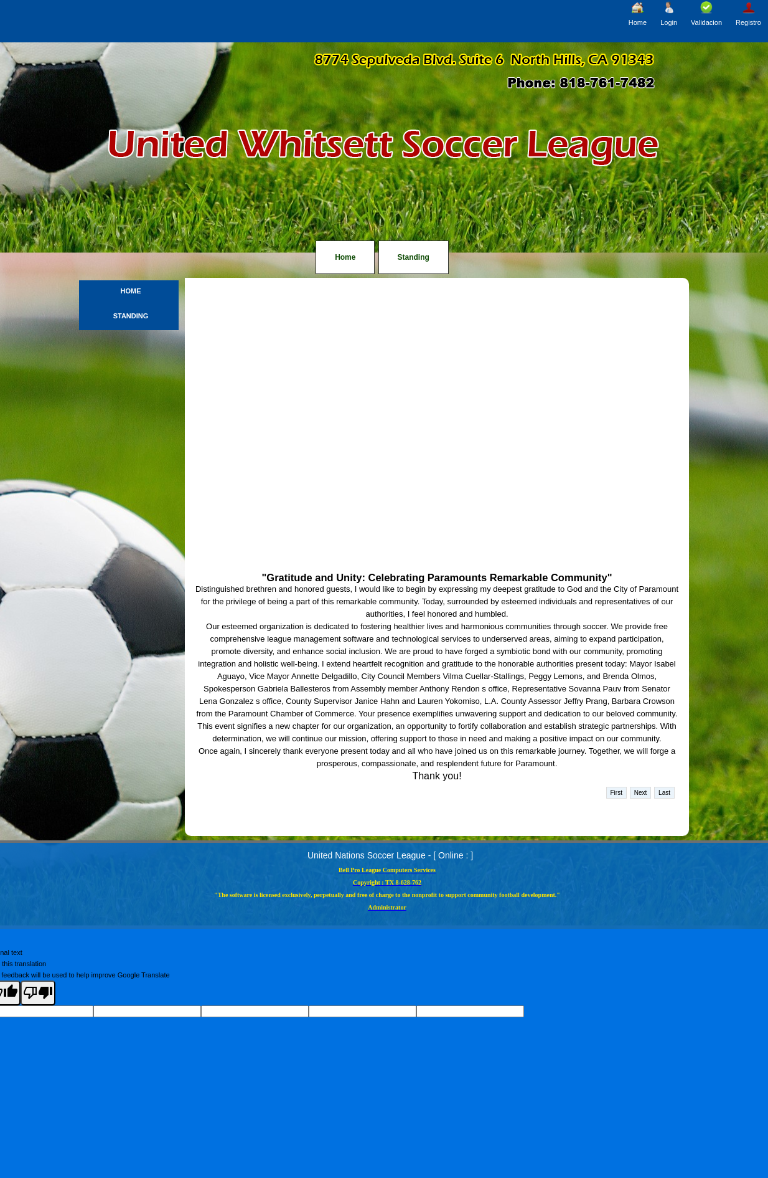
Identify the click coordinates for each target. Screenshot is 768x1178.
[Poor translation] (38, 993)
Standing (413, 257)
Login (668, 13)
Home (638, 13)
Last (664, 792)
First (616, 792)
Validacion (706, 13)
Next (640, 792)
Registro (748, 13)
